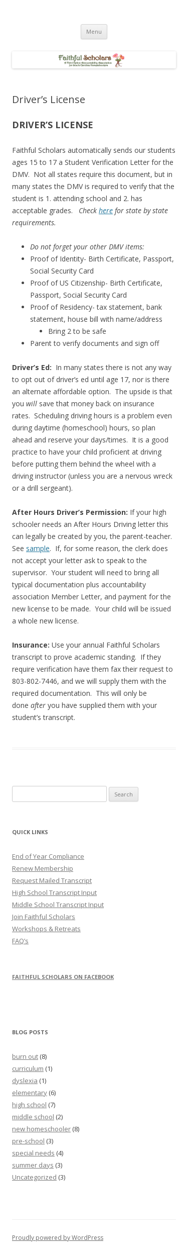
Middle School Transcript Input (58, 904)
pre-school (28, 1140)
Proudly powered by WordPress (57, 1237)
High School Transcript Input (54, 892)
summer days (33, 1165)
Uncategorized (34, 1177)
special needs (33, 1152)
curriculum (28, 1068)
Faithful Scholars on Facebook (63, 976)
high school (29, 1104)
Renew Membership (42, 868)
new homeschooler (41, 1128)
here (106, 210)
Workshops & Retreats (46, 928)
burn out (25, 1056)
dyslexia (25, 1080)
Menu (94, 31)
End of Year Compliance (48, 856)
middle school (33, 1116)
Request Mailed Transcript (52, 880)
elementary (29, 1092)
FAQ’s (20, 940)
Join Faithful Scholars (43, 916)
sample (38, 548)
